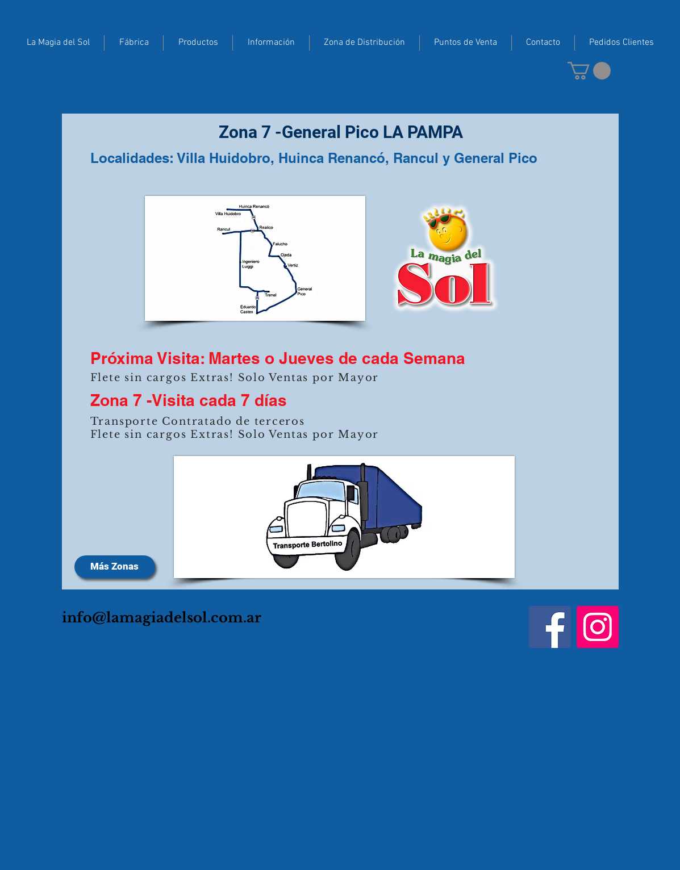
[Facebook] (550, 627)
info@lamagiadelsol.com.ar (161, 617)
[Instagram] (598, 627)
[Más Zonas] (114, 566)
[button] (589, 71)
